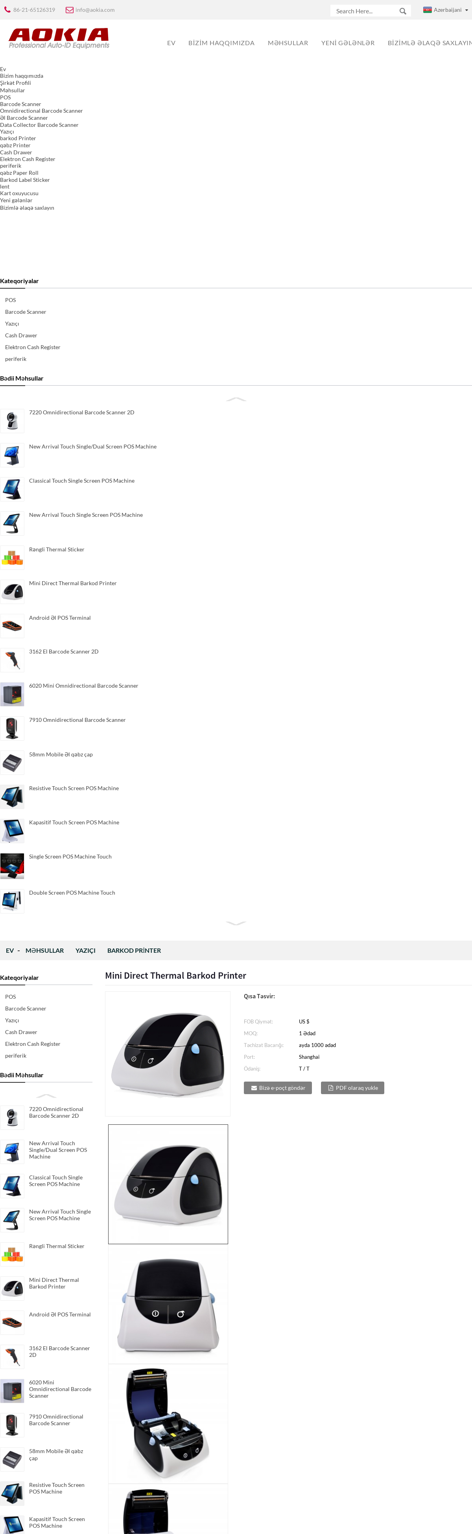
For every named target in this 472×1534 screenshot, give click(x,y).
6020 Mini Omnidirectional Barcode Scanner (60, 514)
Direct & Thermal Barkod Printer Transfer (156, 1220)
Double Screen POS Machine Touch (53, 717)
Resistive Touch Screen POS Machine (57, 613)
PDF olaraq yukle (357, 212)
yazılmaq (176, 1475)
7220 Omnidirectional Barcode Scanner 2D (56, 237)
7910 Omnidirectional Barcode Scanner (56, 544)
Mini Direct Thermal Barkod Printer (54, 408)
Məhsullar (45, 75)
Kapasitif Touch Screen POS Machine (57, 647)
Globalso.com (305, 1522)
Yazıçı (86, 75)
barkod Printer (134, 75)
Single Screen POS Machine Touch (51, 681)
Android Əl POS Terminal (60, 439)
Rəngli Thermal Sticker (57, 371)
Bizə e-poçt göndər (282, 212)
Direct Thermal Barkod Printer (385, 1220)
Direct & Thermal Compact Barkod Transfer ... (269, 1224)
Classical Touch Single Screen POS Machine (56, 305)
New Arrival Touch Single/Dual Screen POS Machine (58, 275)
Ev (10, 75)
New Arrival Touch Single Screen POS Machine (60, 339)
